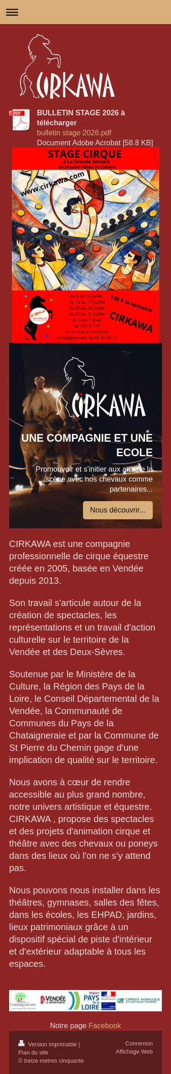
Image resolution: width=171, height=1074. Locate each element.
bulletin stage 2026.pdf (74, 132)
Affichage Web (134, 1052)
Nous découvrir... (117, 510)
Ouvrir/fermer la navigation (85, 12)
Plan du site (33, 1052)
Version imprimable (48, 1044)
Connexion (139, 1043)
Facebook (104, 1025)
